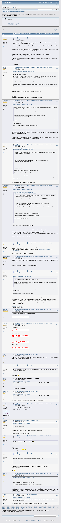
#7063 (57, 101)
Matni (4, 271)
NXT (19, 319)
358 (50, 29)
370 (21, 30)
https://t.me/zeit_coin (12, 24)
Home (6, 11)
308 (15, 505)
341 (21, 29)
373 (26, 30)
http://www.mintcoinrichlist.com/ (18, 460)
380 (38, 30)
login (14, 7)
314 (25, 505)
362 (8, 30)
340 (20, 29)
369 (20, 30)
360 (4, 30)
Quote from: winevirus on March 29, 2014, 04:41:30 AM (22, 104)
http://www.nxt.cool (15, 352)
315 (27, 505)
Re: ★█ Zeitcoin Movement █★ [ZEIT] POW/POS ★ (26, 354)
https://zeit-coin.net (12, 22)
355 (45, 29)
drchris (4, 494)
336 (13, 29)
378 (35, 30)
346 (30, 29)
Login (15, 11)
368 (18, 30)
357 (49, 29)
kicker (4, 378)
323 (40, 505)
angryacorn (5, 473)
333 (8, 29)
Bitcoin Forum (5, 14)
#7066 (57, 244)
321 (37, 505)
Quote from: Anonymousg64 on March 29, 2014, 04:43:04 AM (23, 148)
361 (6, 30)
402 (26, 31)
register (17, 7)
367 (16, 30)
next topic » (56, 30)
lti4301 (4, 435)
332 (6, 29)
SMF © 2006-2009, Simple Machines (35, 520)
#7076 (57, 421)
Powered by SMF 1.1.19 (23, 520)
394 (13, 31)
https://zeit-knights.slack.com (14, 23)
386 (48, 30)
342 (23, 29)
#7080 (57, 495)
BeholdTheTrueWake (7, 365)
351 (38, 29)
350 (36, 29)
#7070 (57, 324)
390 (6, 31)
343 (25, 29)
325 (43, 505)
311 (20, 505)
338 (16, 29)
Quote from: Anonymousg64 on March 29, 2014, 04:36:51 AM (23, 71)
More (23, 11)
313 (23, 505)
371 (23, 30)
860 (32, 31)
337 (14, 29)
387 (50, 30)
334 (9, 29)
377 (33, 30)
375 (30, 30)
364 (11, 30)
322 (38, 505)
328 (48, 505)
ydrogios (5, 403)
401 (25, 31)
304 (8, 505)
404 (30, 31)
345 (28, 29)
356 (47, 29)
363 (9, 30)
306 (11, 505)
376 (31, 30)
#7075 (57, 404)
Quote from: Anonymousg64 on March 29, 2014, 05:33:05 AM (23, 477)
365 (13, 30)
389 (4, 31)
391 (8, 31)
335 (11, 29)
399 (21, 31)
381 (40, 30)
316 (28, 505)
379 (36, 30)
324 (42, 505)
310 (18, 505)
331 (4, 29)
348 (33, 29)
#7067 (57, 257)
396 (16, 31)
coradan (5, 309)
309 (16, 505)
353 (41, 29)
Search (12, 11)
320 (35, 505)
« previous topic (56, 29)
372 (25, 30)
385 (46, 30)
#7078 (57, 454)
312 (21, 505)
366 (14, 30)
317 (30, 505)
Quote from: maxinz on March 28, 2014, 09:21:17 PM (23, 277)
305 (10, 505)
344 (26, 29)
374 (28, 30)
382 (41, 30)
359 (3, 30)
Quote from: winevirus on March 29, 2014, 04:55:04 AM (22, 189)
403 (28, 31)
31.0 (16, 9)
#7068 (57, 272)
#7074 (57, 391)
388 (3, 31)
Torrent (19, 9)
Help (9, 11)
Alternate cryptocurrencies (14, 14)
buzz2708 (5, 420)
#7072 (57, 365)
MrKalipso (5, 391)
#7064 (57, 145)
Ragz (4, 354)
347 (31, 29)
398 (20, 31)
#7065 (57, 186)
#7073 (57, 378)
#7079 (57, 474)
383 (43, 30)
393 (11, 31)
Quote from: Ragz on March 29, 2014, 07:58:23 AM (21, 381)
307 (13, 505)
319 (33, 505)
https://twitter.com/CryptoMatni (17, 306)
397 (18, 31)
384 (45, 30)
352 (40, 29)
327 (47, 505)
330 (3, 29)
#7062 (57, 68)
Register (19, 11)
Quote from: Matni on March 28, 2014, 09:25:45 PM (22, 276)
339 (18, 29)
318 (32, 505)
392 (9, 31)
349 (35, 29)
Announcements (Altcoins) (26, 14)
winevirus (5, 67)
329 (50, 505)
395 (14, 31)
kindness (5, 242)
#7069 (57, 310)
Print (57, 31)
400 (23, 31)
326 (45, 505)
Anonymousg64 (6, 37)
